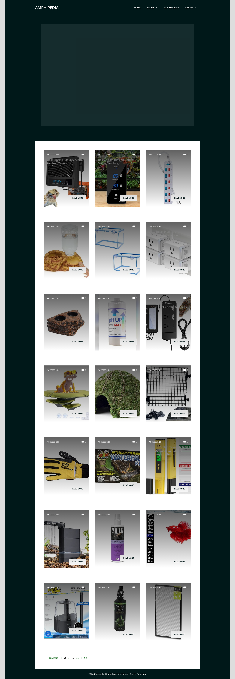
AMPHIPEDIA (47, 7)
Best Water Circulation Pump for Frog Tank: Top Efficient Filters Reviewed (66, 523)
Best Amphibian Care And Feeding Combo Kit (64, 233)
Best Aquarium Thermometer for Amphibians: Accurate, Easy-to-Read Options (168, 523)
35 (78, 658)
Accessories (171, 7)
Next (86, 658)
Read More (77, 198)
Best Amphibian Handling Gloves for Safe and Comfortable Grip (63, 450)
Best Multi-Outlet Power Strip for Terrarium (165, 161)
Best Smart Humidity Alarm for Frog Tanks (65, 161)
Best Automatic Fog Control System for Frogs (116, 161)
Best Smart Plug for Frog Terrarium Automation (165, 233)
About (192, 7)
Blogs (154, 7)
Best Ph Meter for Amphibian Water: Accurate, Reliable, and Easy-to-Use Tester (168, 450)
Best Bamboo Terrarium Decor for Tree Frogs (62, 376)
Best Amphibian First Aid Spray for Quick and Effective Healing (117, 596)
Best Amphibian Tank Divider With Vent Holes (168, 376)
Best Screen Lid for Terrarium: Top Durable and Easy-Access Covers (168, 596)
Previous (51, 658)
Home (137, 7)
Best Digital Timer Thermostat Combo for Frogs (168, 305)
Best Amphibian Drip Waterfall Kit (111, 448)
